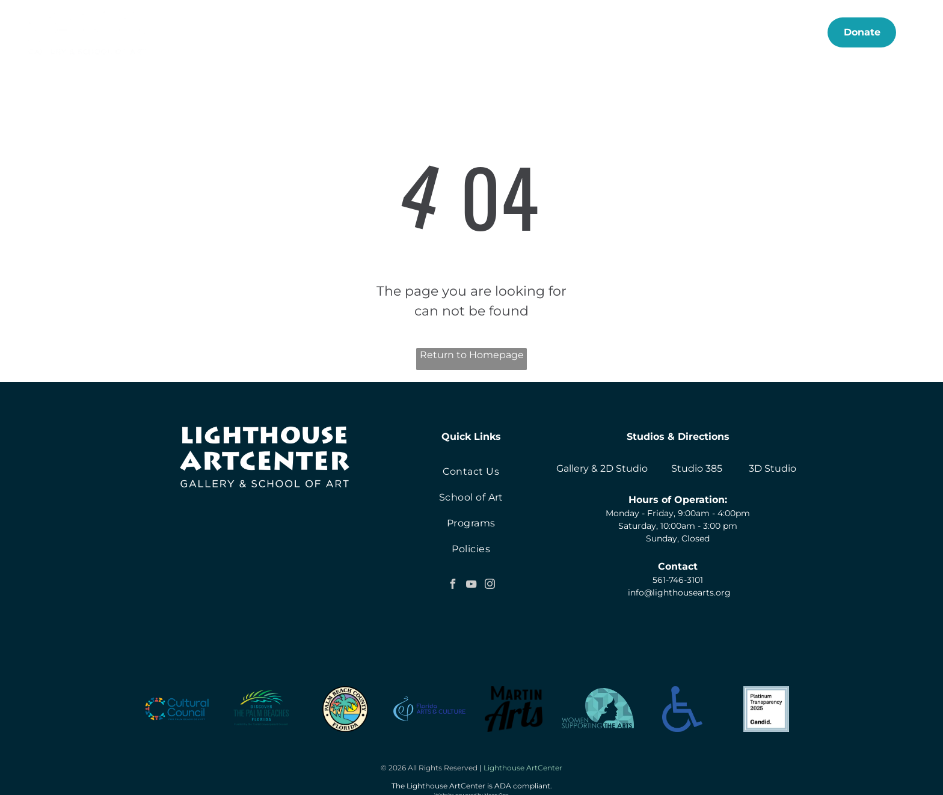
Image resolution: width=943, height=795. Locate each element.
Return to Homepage (472, 355)
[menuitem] (264, 32)
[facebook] (452, 585)
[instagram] (489, 585)
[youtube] (471, 585)
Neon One (496, 785)
